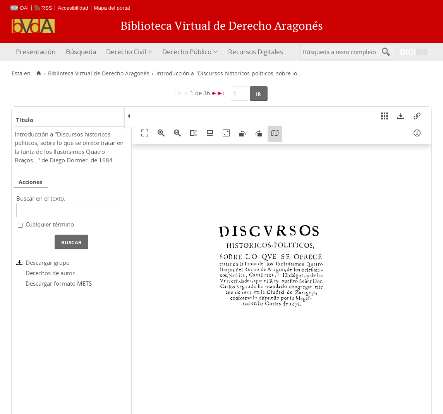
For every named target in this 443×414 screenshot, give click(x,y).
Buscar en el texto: (40, 198)
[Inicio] (38, 73)
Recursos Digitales (255, 51)
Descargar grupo (48, 262)
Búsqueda (81, 51)
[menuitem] (36, 52)
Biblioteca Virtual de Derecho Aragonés (98, 73)
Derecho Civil (126, 51)
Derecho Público (186, 51)
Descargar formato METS (59, 283)
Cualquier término (50, 224)
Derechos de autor (50, 273)
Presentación (35, 51)
